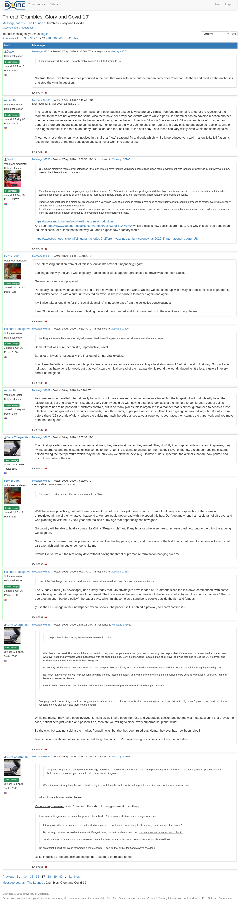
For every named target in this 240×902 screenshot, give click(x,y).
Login (228, 4)
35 (31, 38)
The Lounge (35, 23)
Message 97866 (41, 756)
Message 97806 (41, 328)
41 (70, 38)
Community (36, 4)
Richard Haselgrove (17, 329)
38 (49, 38)
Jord (10, 159)
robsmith (10, 100)
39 (55, 38)
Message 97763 (121, 159)
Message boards (13, 23)
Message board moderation (18, 27)
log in (44, 34)
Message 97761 (119, 51)
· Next (76, 38)
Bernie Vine (12, 256)
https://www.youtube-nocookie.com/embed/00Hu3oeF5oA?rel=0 (89, 225)
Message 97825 (41, 437)
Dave (10, 51)
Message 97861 (121, 756)
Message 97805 (41, 255)
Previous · (9, 38)
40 (60, 38)
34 (26, 38)
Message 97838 (41, 480)
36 (37, 38)
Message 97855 (121, 624)
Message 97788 (41, 159)
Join (217, 4)
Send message (11, 62)
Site (54, 4)
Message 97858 (41, 624)
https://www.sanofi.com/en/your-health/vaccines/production (74, 221)
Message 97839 (41, 571)
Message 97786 (41, 100)
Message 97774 (41, 51)
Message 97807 (41, 390)
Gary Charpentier (18, 437)
